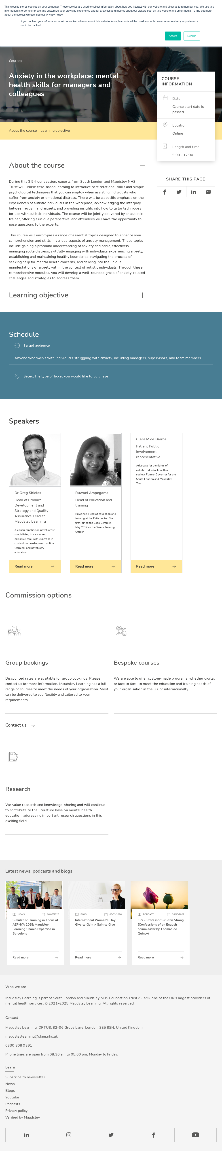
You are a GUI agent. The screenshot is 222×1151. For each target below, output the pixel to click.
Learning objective (55, 130)
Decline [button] (191, 36)
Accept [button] (173, 36)
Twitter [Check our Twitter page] (111, 1135)
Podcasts (12, 1104)
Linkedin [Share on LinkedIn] (193, 191)
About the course (23, 130)
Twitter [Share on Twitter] (179, 191)
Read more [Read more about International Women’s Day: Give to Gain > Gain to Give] (83, 957)
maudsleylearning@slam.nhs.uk (31, 1036)
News (10, 1083)
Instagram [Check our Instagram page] (69, 1135)
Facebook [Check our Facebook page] (153, 1135)
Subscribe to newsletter (25, 1077)
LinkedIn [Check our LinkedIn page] (26, 1135)
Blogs (10, 1090)
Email (208, 191)
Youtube (12, 1097)
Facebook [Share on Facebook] (164, 191)
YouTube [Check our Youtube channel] (195, 1135)
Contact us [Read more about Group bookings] (16, 725)
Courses (15, 60)
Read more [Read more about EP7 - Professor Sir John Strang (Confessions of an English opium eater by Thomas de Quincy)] (146, 957)
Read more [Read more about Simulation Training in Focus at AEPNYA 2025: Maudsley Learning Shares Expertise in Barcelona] (21, 957)
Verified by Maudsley (22, 1117)
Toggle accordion (142, 165)
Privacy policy (16, 1110)
